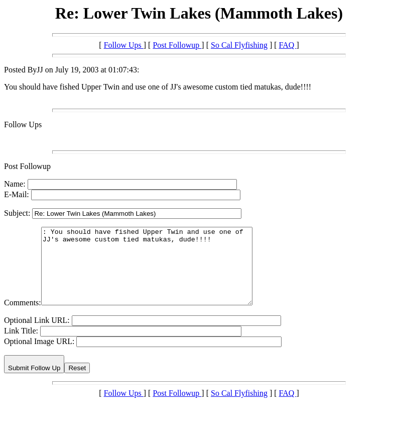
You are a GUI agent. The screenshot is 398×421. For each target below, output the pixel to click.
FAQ (288, 45)
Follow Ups (124, 45)
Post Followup (177, 45)
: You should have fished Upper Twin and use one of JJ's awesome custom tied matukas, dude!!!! (159, 273)
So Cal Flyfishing (239, 45)
